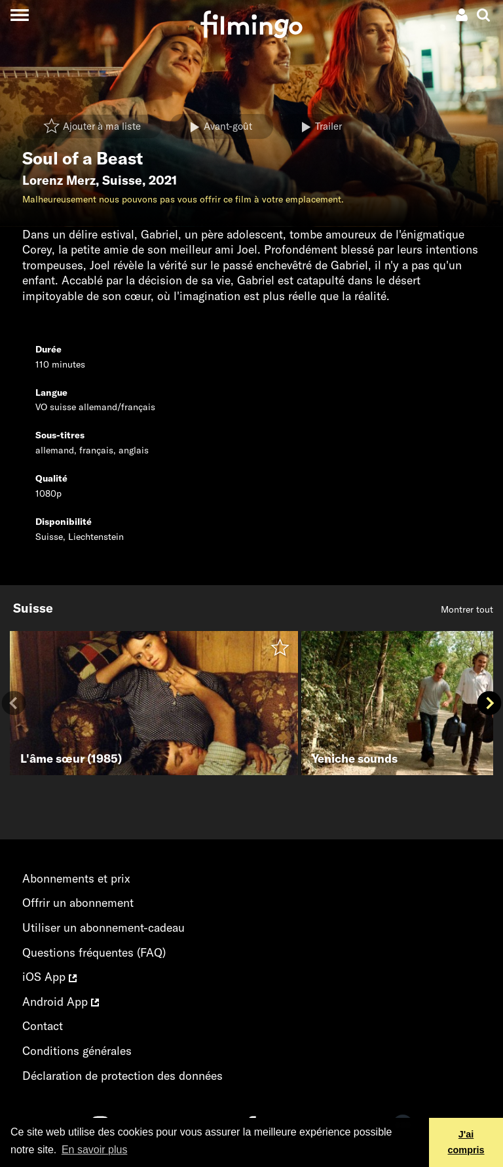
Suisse (122, 180)
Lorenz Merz (59, 180)
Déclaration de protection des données (122, 1075)
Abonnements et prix (76, 878)
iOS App (49, 976)
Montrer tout (467, 609)
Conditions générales (77, 1050)
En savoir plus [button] (95, 1149)
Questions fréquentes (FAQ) (94, 952)
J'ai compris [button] (466, 1142)
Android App (60, 1001)
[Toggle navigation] (19, 14)
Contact (42, 1025)
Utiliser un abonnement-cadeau (103, 927)
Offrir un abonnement (78, 902)
